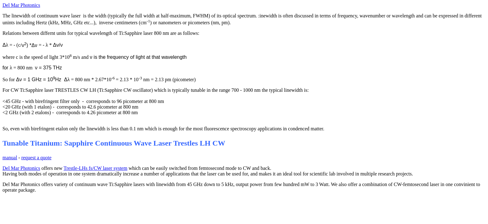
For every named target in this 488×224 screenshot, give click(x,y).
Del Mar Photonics (21, 5)
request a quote (36, 157)
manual (9, 157)
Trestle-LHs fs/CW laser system (95, 168)
